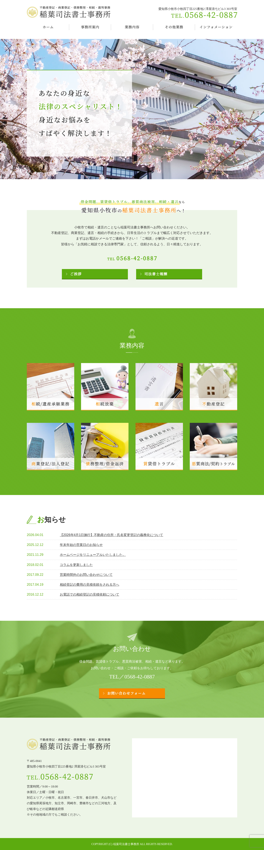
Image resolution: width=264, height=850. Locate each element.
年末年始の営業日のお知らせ (81, 545)
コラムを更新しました (76, 565)
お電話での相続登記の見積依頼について (89, 594)
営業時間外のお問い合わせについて (86, 574)
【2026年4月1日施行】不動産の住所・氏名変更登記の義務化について (111, 535)
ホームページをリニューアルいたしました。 (93, 554)
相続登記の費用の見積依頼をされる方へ (89, 584)
